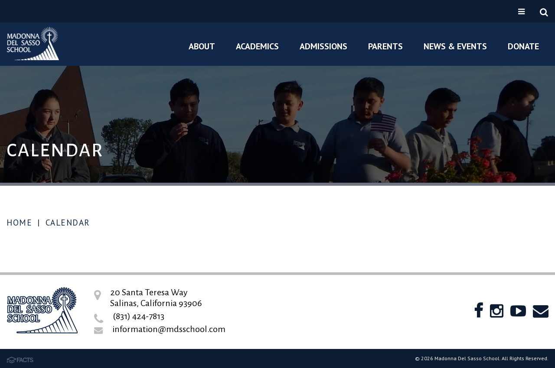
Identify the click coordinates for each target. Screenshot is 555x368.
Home (19, 222)
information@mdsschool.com (168, 329)
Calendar (68, 222)
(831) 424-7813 (138, 316)
